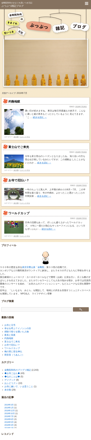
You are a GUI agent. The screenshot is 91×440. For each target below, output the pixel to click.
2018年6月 (9, 419)
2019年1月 (9, 408)
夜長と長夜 (9, 335)
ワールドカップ (19, 213)
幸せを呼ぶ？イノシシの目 (17, 328)
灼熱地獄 (14, 101)
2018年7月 (9, 416)
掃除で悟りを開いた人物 (16, 331)
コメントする (25, 137)
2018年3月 (9, 425)
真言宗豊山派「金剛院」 (34, 267)
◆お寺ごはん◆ (12, 373)
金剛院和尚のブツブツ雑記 (17, 370)
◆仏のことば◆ (12, 376)
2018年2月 (9, 428)
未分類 (16, 137)
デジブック (9, 380)
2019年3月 (9, 405)
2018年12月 (9, 410)
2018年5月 (9, 422)
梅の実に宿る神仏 (13, 351)
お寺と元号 (9, 325)
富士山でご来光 (18, 147)
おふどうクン (11, 383)
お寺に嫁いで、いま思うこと (18, 386)
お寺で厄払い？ (18, 180)
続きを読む (40, 117)
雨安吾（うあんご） (14, 355)
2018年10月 (9, 413)
